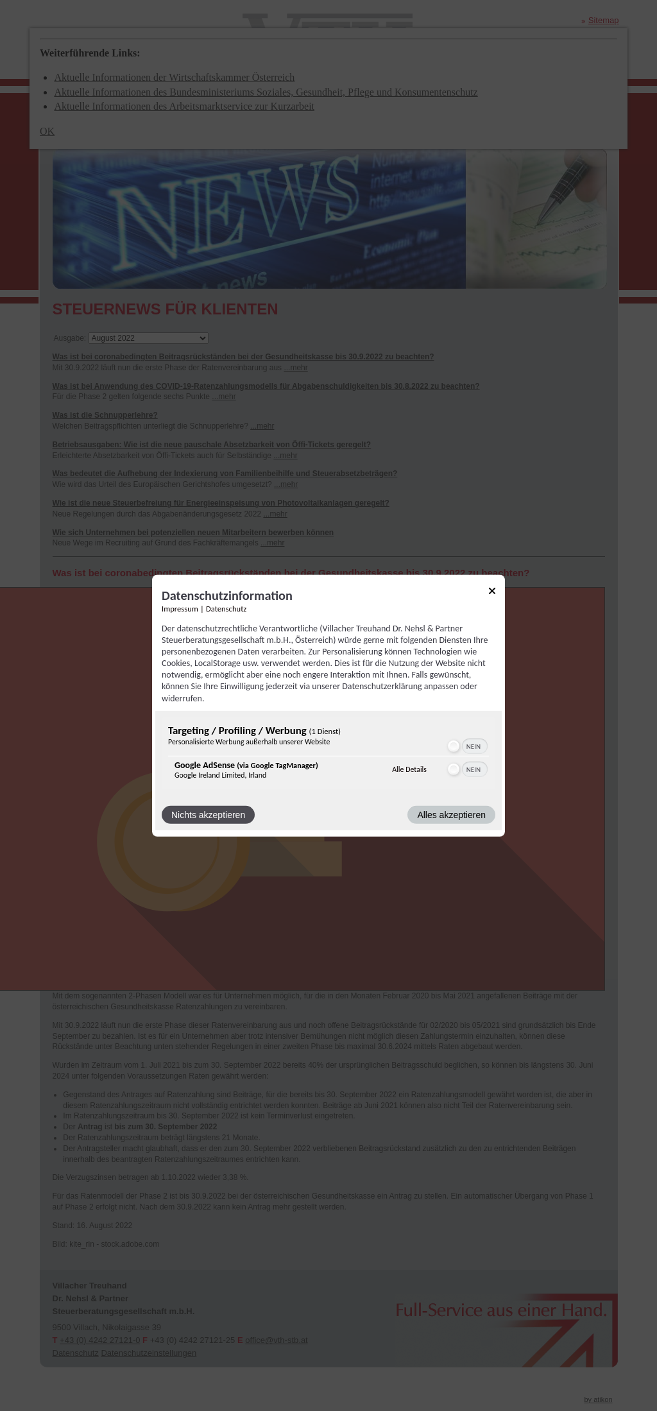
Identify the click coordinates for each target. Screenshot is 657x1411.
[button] (453, 746)
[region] (328, 754)
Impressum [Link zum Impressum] (180, 608)
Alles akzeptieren (451, 815)
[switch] (467, 746)
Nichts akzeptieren (208, 815)
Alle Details (409, 769)
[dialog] (328, 705)
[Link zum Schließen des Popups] (492, 592)
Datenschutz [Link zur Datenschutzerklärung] (226, 608)
